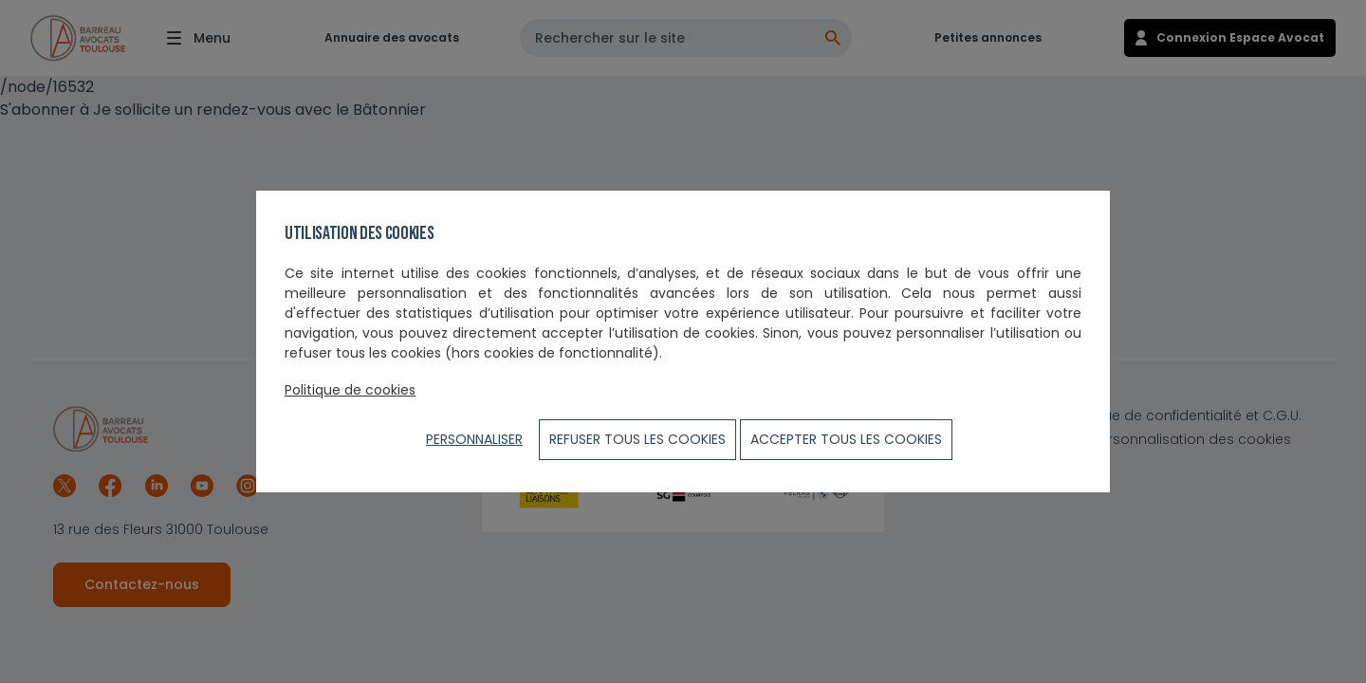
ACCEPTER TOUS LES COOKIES (846, 439)
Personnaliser (474, 439)
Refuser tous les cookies (637, 439)
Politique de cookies (350, 389)
